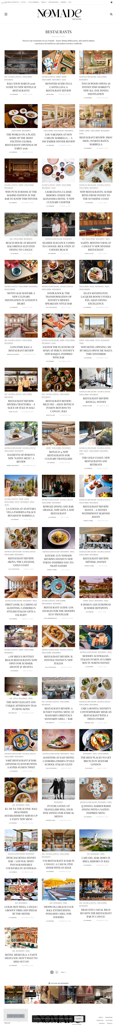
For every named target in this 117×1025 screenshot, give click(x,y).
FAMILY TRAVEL (83, 451)
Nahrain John (89, 723)
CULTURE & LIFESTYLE (15, 77)
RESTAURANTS (9, 79)
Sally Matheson (51, 307)
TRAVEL (107, 239)
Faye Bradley (13, 713)
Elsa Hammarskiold (50, 618)
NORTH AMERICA (47, 603)
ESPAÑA (58, 77)
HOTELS (92, 286)
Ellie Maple (89, 768)
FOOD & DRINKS (27, 77)
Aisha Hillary (89, 253)
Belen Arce (50, 94)
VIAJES (64, 79)
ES (5, 3)
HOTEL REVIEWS (59, 130)
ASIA (6, 77)
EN (69, 2)
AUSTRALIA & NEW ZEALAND (87, 77)
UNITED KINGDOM (10, 289)
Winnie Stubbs (87, 406)
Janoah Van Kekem (13, 354)
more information (68, 1018)
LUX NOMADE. (14, 94)
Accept (78, 1018)
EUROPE (64, 77)
